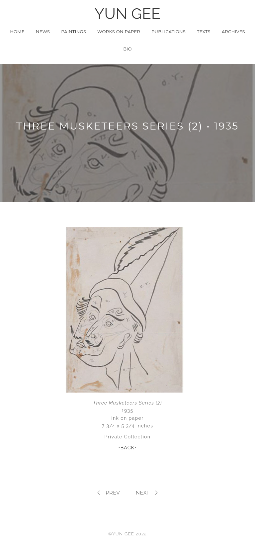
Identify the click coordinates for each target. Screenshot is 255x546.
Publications (168, 31)
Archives (233, 31)
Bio (127, 48)
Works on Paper (118, 31)
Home (17, 31)
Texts (204, 31)
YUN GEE (127, 14)
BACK (127, 447)
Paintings (73, 31)
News (43, 31)
